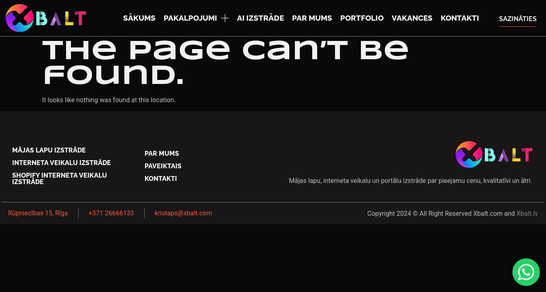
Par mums (312, 17)
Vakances (412, 17)
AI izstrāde (260, 17)
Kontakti (460, 17)
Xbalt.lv (527, 213)
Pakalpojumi (196, 18)
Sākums (139, 17)
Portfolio (362, 17)
